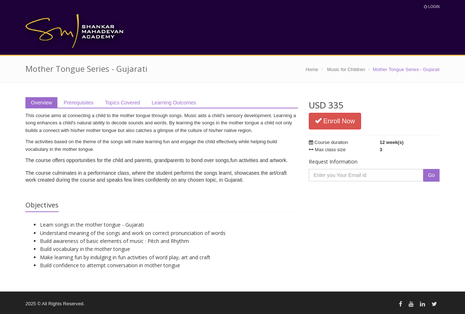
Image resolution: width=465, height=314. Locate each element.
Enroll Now (335, 121)
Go (431, 175)
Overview (41, 103)
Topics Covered (122, 103)
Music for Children (346, 69)
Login (432, 7)
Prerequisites (78, 103)
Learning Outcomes (174, 103)
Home (312, 69)
